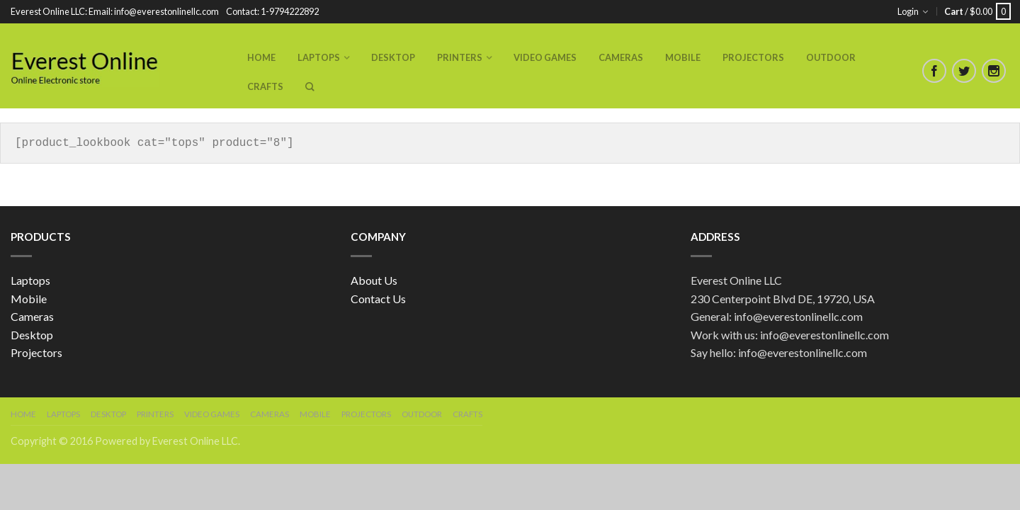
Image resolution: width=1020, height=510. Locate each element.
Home (261, 57)
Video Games (545, 57)
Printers (459, 57)
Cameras (621, 57)
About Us (374, 280)
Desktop (393, 57)
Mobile (683, 57)
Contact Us (378, 298)
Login (908, 11)
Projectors (753, 57)
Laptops (319, 57)
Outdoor (831, 57)
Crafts (265, 86)
